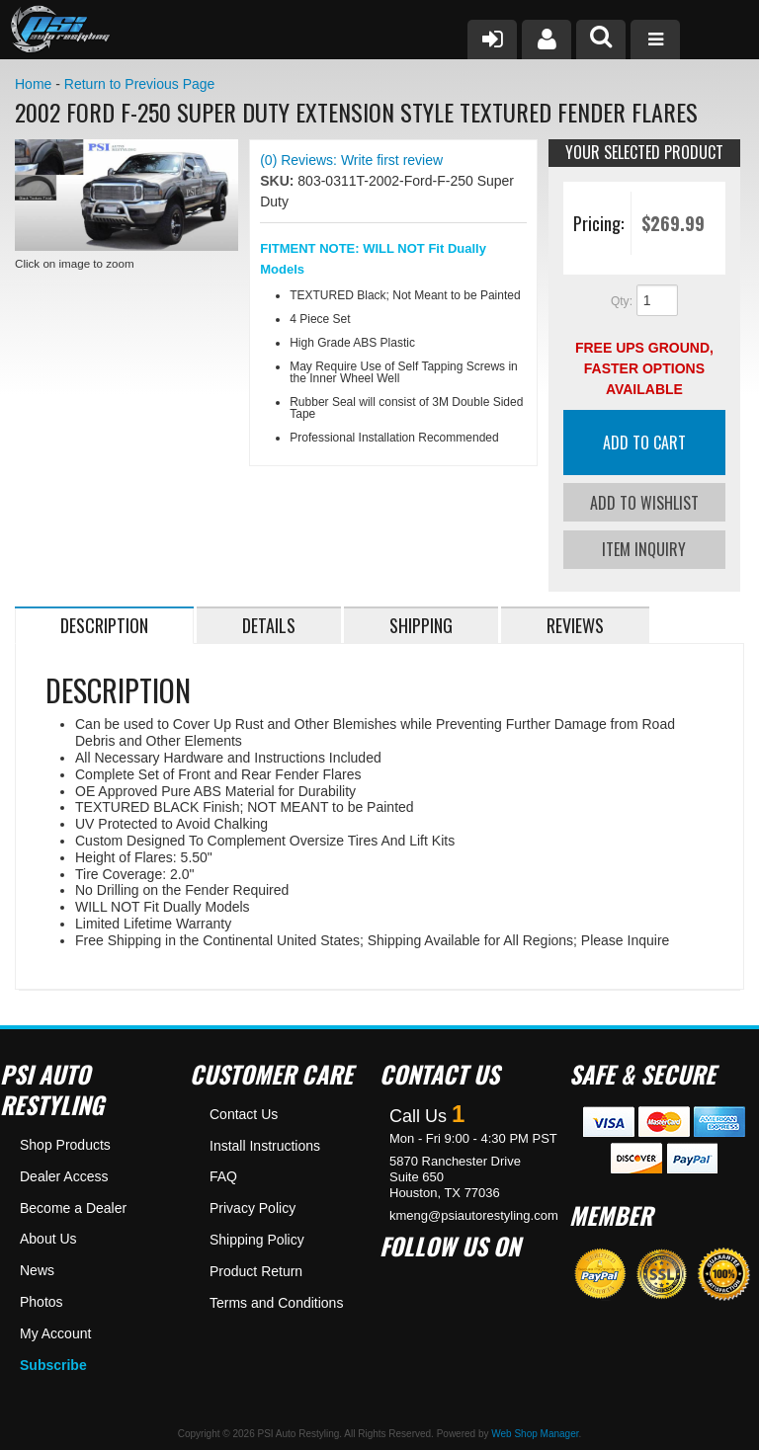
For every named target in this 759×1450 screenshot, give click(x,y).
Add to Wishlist (644, 503)
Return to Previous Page (139, 84)
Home (33, 84)
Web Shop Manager (534, 1432)
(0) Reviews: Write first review (351, 160)
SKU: (278, 181)
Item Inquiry (644, 548)
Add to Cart (644, 442)
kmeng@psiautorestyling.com (473, 1213)
